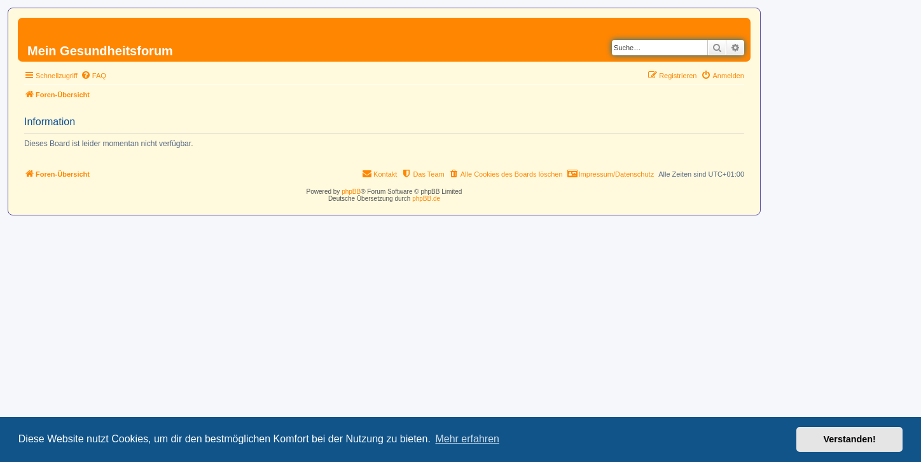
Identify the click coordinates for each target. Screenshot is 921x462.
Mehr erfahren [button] (467, 438)
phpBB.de (426, 198)
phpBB (351, 191)
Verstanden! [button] (850, 439)
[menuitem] (93, 75)
